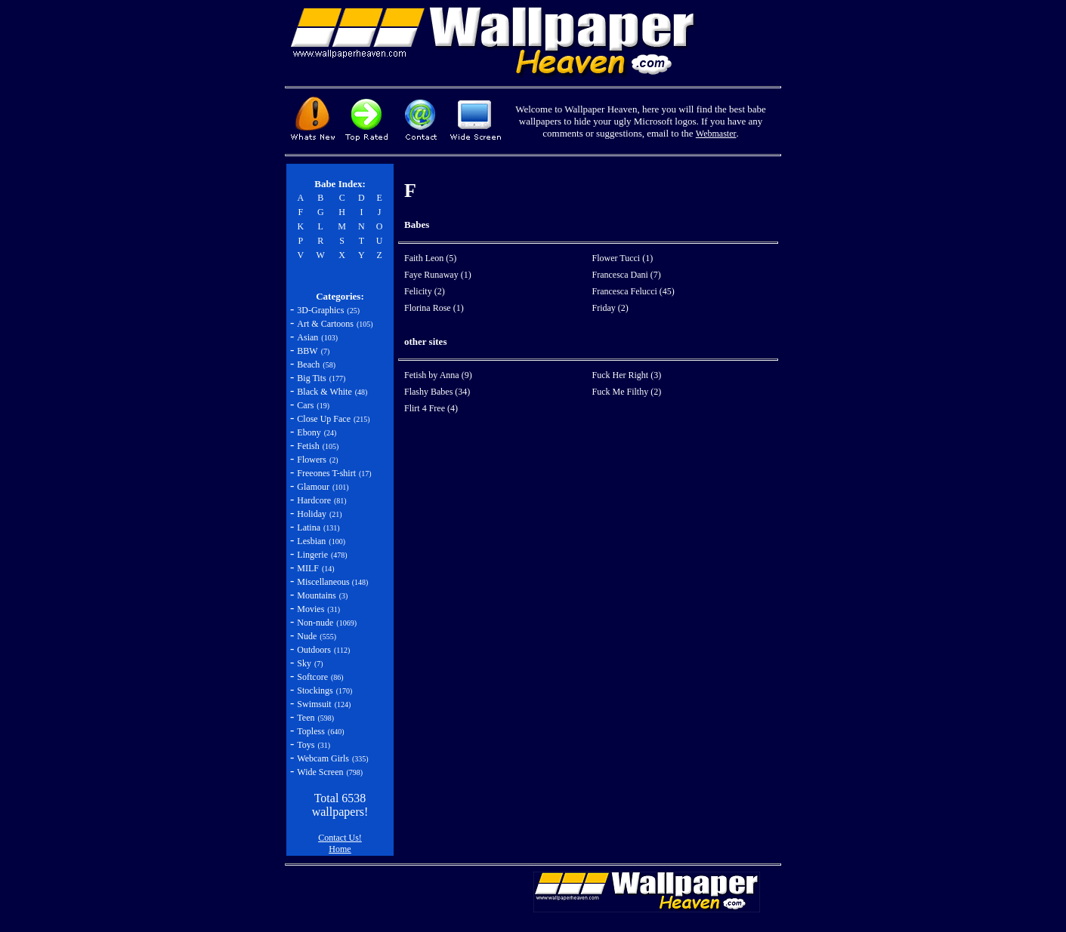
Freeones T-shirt (326, 473)
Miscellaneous (324, 582)
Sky (304, 663)
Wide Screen (320, 772)
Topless (311, 731)
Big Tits (311, 378)
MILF (308, 568)
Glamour (313, 486)
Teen (305, 717)
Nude (307, 636)
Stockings (314, 690)
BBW (307, 351)
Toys (305, 745)
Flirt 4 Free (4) (431, 408)
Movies (310, 609)
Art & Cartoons (325, 323)
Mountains (316, 595)
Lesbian (311, 541)
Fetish (308, 446)
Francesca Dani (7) (626, 274)
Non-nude (315, 622)
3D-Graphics (320, 310)
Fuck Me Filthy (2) (627, 391)
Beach (308, 364)
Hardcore (314, 500)
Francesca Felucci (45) (633, 291)
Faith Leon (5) (430, 258)
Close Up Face (324, 419)
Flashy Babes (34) (437, 391)
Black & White (324, 391)
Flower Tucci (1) (623, 258)
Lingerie (312, 554)
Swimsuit (314, 704)
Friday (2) (610, 308)
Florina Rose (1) (434, 308)
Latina (308, 527)
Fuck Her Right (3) (627, 375)
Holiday (311, 514)
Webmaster (716, 133)
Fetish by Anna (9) (438, 375)
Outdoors (314, 649)
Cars (305, 405)
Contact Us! (340, 837)
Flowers (311, 459)
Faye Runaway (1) (437, 274)
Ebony (308, 432)
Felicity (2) (424, 291)
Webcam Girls (323, 758)
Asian (307, 337)
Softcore (312, 677)
